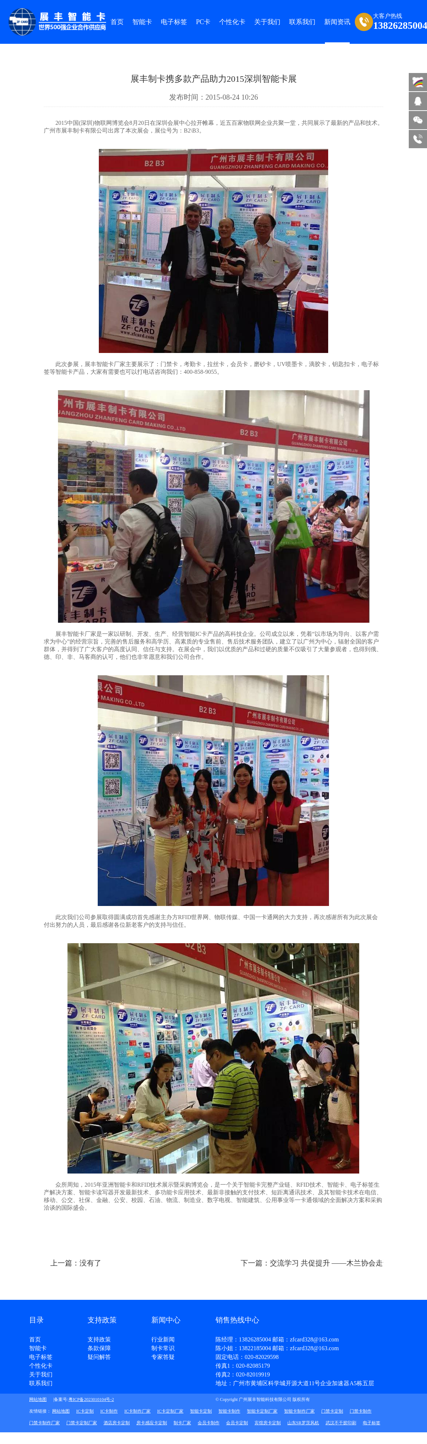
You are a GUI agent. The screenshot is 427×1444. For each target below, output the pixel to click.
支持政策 (99, 1340)
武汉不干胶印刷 (341, 1422)
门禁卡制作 (361, 1411)
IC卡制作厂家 (137, 1411)
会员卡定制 (237, 1422)
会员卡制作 (209, 1422)
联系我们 (41, 1383)
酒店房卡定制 (117, 1422)
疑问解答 (99, 1357)
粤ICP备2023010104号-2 (91, 1399)
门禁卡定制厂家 (81, 1422)
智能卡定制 (201, 1411)
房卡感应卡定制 (151, 1422)
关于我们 (41, 1375)
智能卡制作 (229, 1411)
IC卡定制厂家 (170, 1411)
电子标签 (174, 22)
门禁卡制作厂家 (44, 1422)
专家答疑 (163, 1357)
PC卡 (203, 22)
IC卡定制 (85, 1411)
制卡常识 (163, 1348)
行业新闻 (163, 1340)
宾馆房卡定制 (268, 1422)
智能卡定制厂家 (262, 1411)
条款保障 (99, 1348)
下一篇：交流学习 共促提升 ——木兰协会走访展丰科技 (330, 1263)
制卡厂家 (182, 1422)
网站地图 (38, 1399)
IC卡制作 (109, 1411)
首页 (117, 22)
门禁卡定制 (332, 1411)
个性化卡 (232, 22)
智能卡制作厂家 (299, 1411)
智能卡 (142, 22)
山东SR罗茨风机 (303, 1422)
